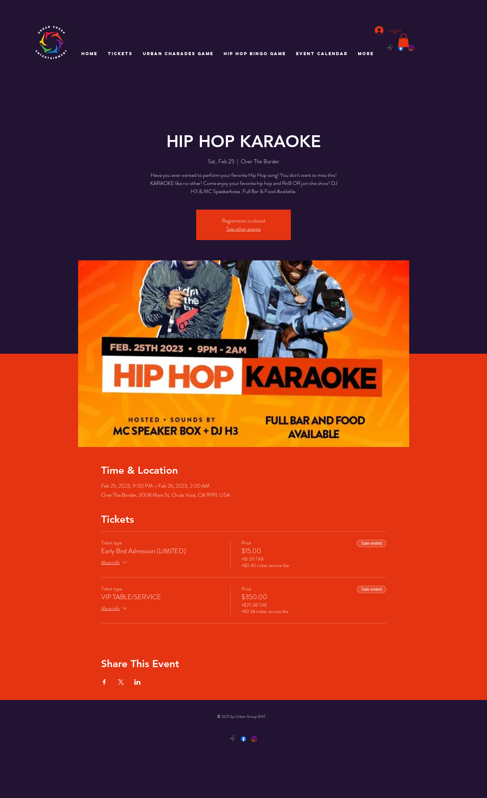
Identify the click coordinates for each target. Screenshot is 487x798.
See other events (243, 229)
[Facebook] (400, 48)
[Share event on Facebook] (104, 682)
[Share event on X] (121, 682)
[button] (403, 40)
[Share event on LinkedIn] (137, 682)
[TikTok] (390, 48)
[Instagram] (411, 48)
